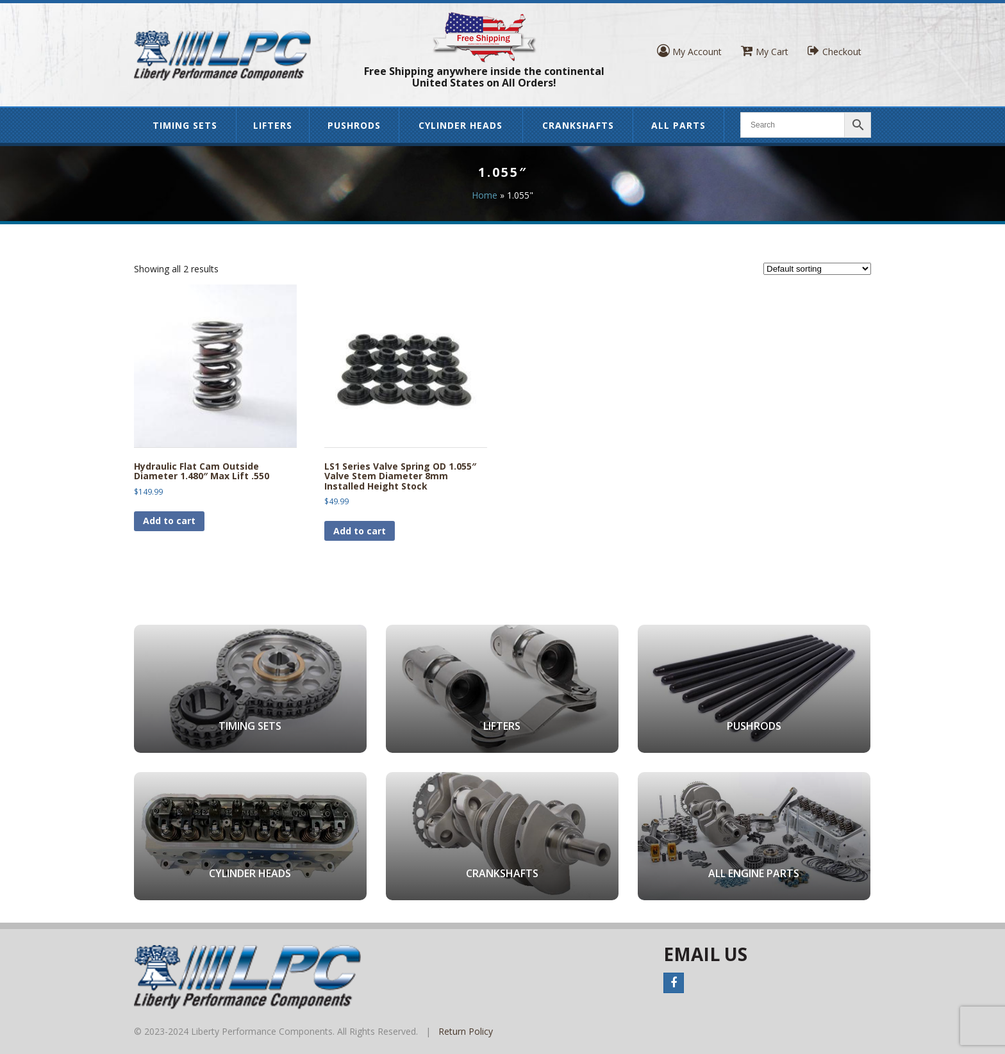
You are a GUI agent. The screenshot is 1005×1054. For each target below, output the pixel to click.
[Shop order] (817, 269)
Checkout (834, 51)
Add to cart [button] (169, 521)
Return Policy (465, 1031)
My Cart (764, 51)
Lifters (272, 125)
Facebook (673, 983)
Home (484, 195)
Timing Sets (185, 125)
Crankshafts (578, 125)
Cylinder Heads (461, 125)
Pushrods (354, 125)
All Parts (678, 125)
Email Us (705, 954)
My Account (689, 51)
